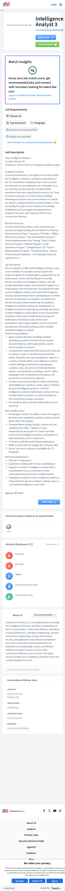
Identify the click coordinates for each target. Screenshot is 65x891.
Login (54, 4)
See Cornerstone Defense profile (22, 669)
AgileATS (31, 847)
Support (31, 828)
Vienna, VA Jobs (14, 693)
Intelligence (13, 707)
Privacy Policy (9, 888)
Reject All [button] (37, 880)
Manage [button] (20, 880)
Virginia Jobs (13, 697)
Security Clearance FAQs (31, 840)
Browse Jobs (31, 834)
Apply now (46, 37)
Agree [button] (55, 880)
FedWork (31, 853)
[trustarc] (56, 888)
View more (52, 544)
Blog (31, 859)
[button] (2, 10)
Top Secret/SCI (14, 717)
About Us (31, 822)
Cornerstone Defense (49, 30)
